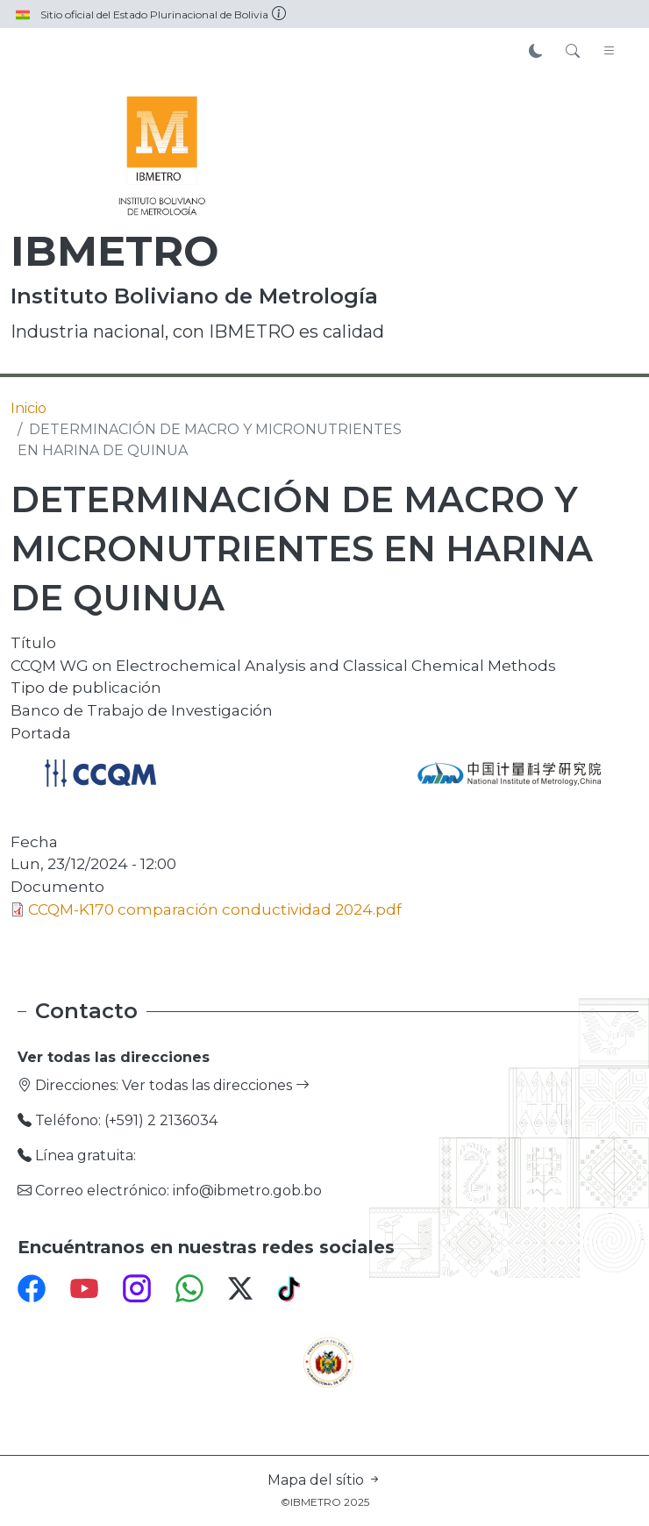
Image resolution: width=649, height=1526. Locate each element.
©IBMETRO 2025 (325, 1501)
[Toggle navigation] (609, 51)
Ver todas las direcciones (216, 1085)
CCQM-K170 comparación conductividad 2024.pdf (215, 909)
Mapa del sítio (324, 1480)
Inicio (28, 408)
